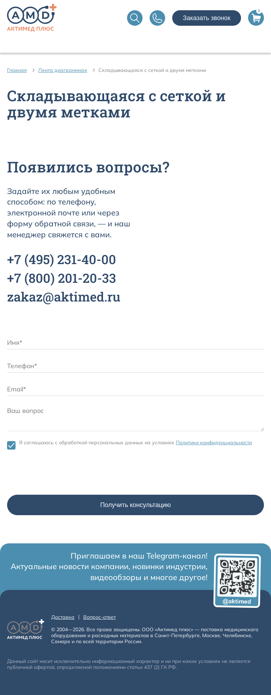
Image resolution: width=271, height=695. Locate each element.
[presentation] (60, 474)
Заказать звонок (206, 18)
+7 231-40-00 (61, 259)
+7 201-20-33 (61, 277)
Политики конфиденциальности (214, 442)
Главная (17, 70)
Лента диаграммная (62, 70)
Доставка (62, 617)
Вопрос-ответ (99, 617)
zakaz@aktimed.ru (63, 296)
